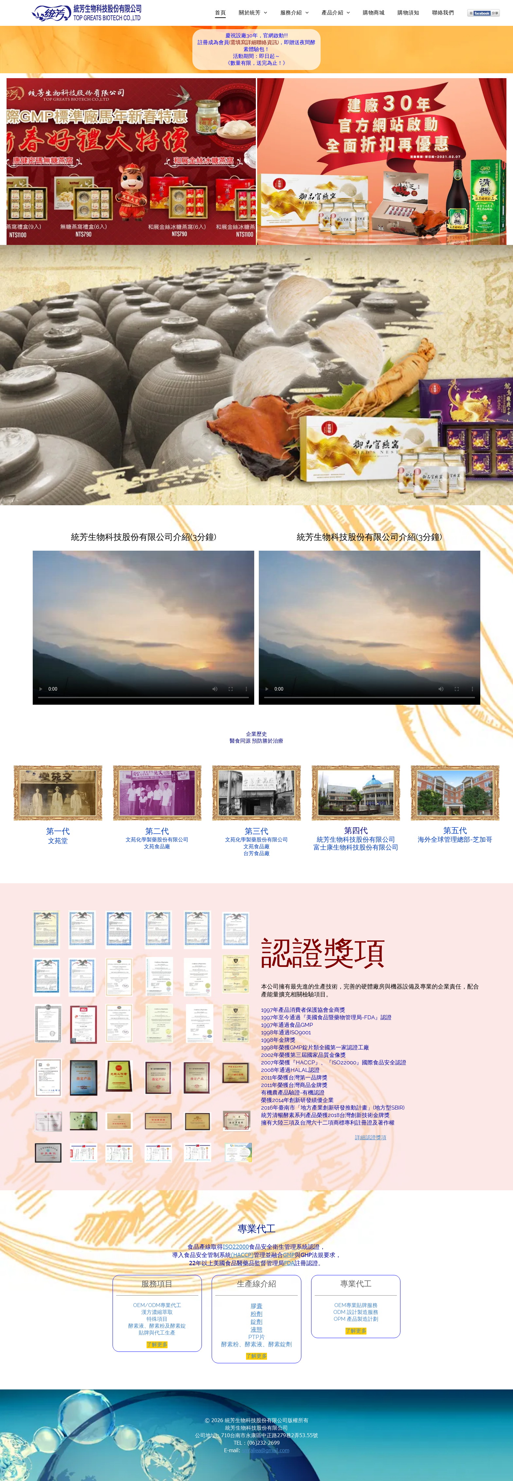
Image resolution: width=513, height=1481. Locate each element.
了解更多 (157, 1344)
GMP (289, 1254)
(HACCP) (242, 1254)
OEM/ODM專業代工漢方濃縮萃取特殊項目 (157, 1312)
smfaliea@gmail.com (265, 1450)
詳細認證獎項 (370, 1137)
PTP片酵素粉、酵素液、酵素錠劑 (256, 1341)
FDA (289, 1262)
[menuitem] (220, 13)
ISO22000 (236, 1246)
